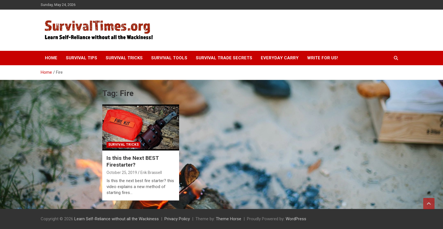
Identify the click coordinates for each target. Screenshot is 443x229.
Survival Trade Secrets (224, 57)
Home (51, 57)
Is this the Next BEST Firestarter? (133, 161)
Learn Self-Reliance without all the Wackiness (116, 218)
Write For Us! (322, 57)
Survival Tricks (124, 57)
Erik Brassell (151, 172)
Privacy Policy (177, 218)
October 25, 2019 (122, 172)
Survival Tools (169, 57)
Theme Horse (228, 218)
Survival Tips (81, 57)
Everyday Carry (280, 57)
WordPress (296, 218)
